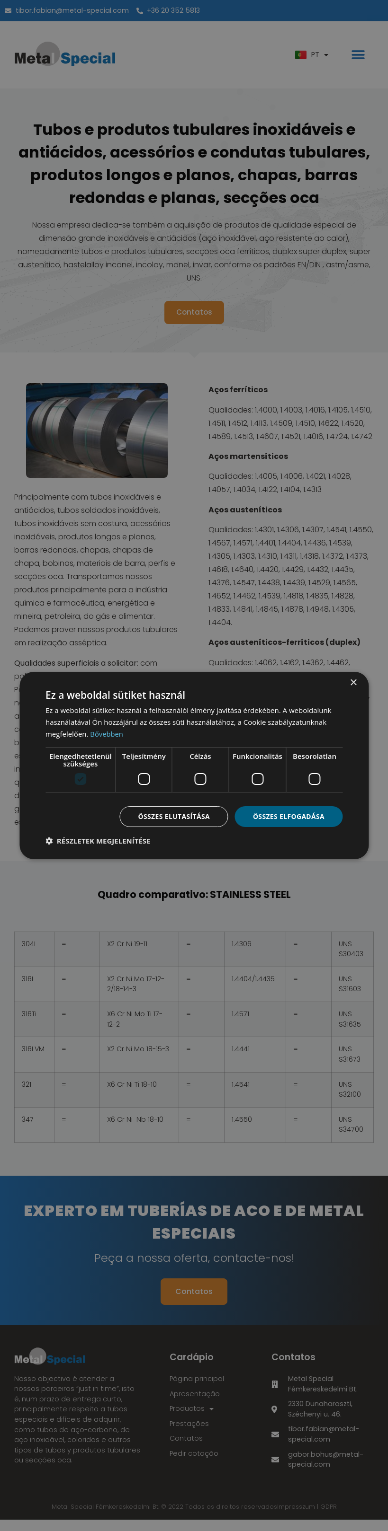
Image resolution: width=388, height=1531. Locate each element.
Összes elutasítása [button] (173, 815)
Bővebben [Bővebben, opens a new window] (107, 734)
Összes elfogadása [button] (289, 815)
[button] (98, 840)
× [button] (353, 682)
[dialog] (194, 765)
